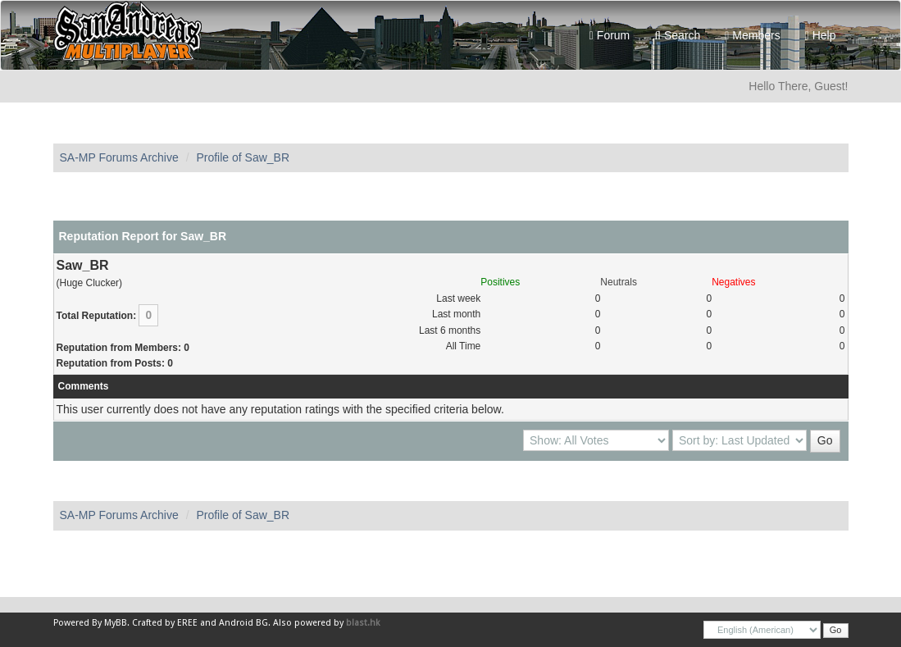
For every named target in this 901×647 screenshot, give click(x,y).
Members (752, 35)
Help (820, 35)
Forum (609, 35)
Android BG (243, 622)
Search (677, 35)
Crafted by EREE (165, 622)
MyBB (115, 622)
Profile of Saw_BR (242, 157)
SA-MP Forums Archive (119, 157)
